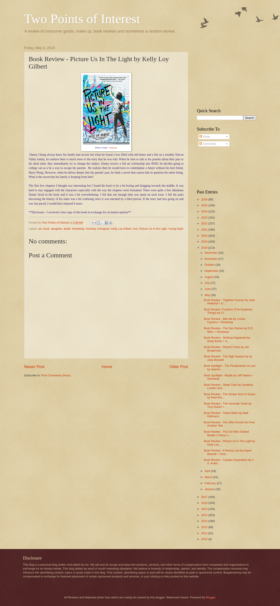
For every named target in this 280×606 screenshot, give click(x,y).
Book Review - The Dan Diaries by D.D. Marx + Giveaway (228, 330)
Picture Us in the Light (153, 228)
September (212, 270)
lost (135, 228)
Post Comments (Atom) (56, 375)
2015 (204, 509)
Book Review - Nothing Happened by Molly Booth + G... (227, 339)
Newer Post (34, 367)
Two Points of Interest (82, 19)
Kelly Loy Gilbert (121, 228)
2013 (204, 521)
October (210, 264)
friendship (78, 228)
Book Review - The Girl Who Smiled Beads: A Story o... (226, 433)
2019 (204, 241)
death (67, 228)
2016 (204, 502)
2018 (204, 247)
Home (107, 367)
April (208, 471)
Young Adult (175, 228)
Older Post (179, 367)
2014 (204, 515)
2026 (204, 199)
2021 (204, 229)
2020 (204, 235)
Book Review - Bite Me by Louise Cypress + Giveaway (224, 320)
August (209, 277)
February (211, 483)
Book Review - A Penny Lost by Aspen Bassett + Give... (228, 452)
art (40, 228)
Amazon (113, 147)
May (208, 295)
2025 (204, 205)
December (211, 252)
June (208, 289)
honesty (91, 228)
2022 (204, 223)
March (209, 477)
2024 (204, 211)
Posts (204, 136)
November (211, 258)
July (207, 282)
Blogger (210, 597)
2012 (204, 527)
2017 (204, 497)
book (46, 228)
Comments (207, 143)
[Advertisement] (224, 73)
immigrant (103, 228)
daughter (56, 228)
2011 (204, 533)
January (210, 489)
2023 (204, 217)
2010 (204, 539)
